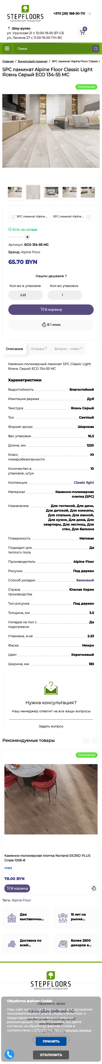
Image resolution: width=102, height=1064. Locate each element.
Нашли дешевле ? (51, 276)
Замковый (85, 580)
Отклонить (51, 1055)
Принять (51, 1041)
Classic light (84, 482)
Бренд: (24, 252)
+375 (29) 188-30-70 (69, 13)
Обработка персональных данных (62, 1030)
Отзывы (39, 349)
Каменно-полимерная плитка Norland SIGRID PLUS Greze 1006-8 (47, 858)
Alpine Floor (21, 900)
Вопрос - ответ (68, 349)
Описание (14, 349)
